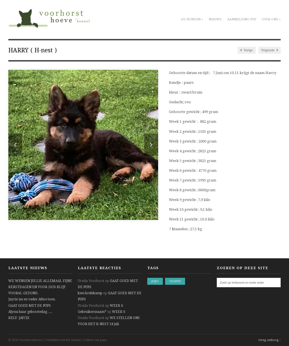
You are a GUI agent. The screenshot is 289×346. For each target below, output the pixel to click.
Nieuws (215, 19)
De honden (192, 19)
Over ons (271, 19)
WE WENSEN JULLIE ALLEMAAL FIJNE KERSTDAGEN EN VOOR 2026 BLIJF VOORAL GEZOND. (40, 287)
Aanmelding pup (241, 19)
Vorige (246, 50)
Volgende (269, 50)
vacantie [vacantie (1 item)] (175, 281)
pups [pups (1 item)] (155, 281)
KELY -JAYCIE (18, 318)
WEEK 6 (116, 306)
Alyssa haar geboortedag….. (30, 312)
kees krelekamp (90, 293)
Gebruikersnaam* (92, 312)
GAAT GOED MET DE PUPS (29, 306)
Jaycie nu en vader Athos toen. (32, 299)
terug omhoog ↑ (269, 340)
